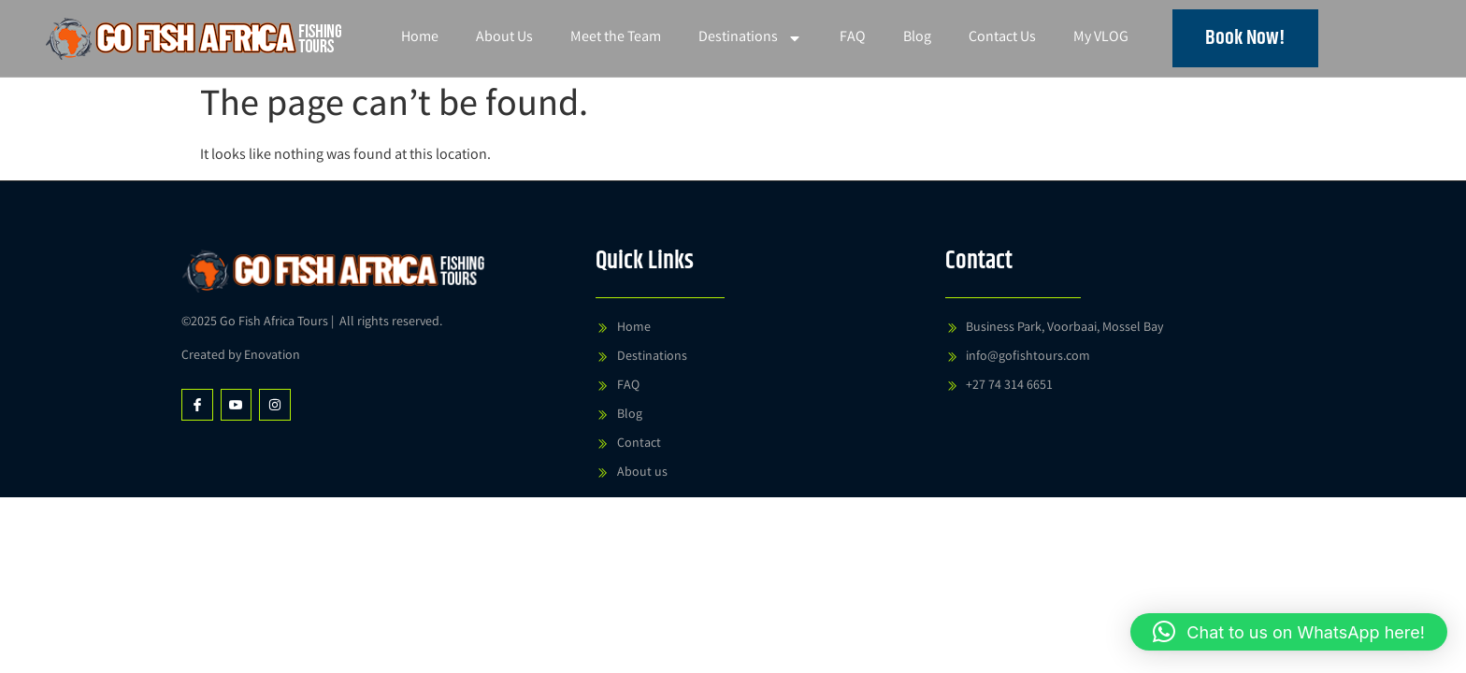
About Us (504, 38)
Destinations (750, 38)
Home (419, 38)
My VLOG (1100, 38)
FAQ (853, 38)
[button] (1288, 632)
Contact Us (1002, 38)
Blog (917, 38)
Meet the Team (615, 38)
